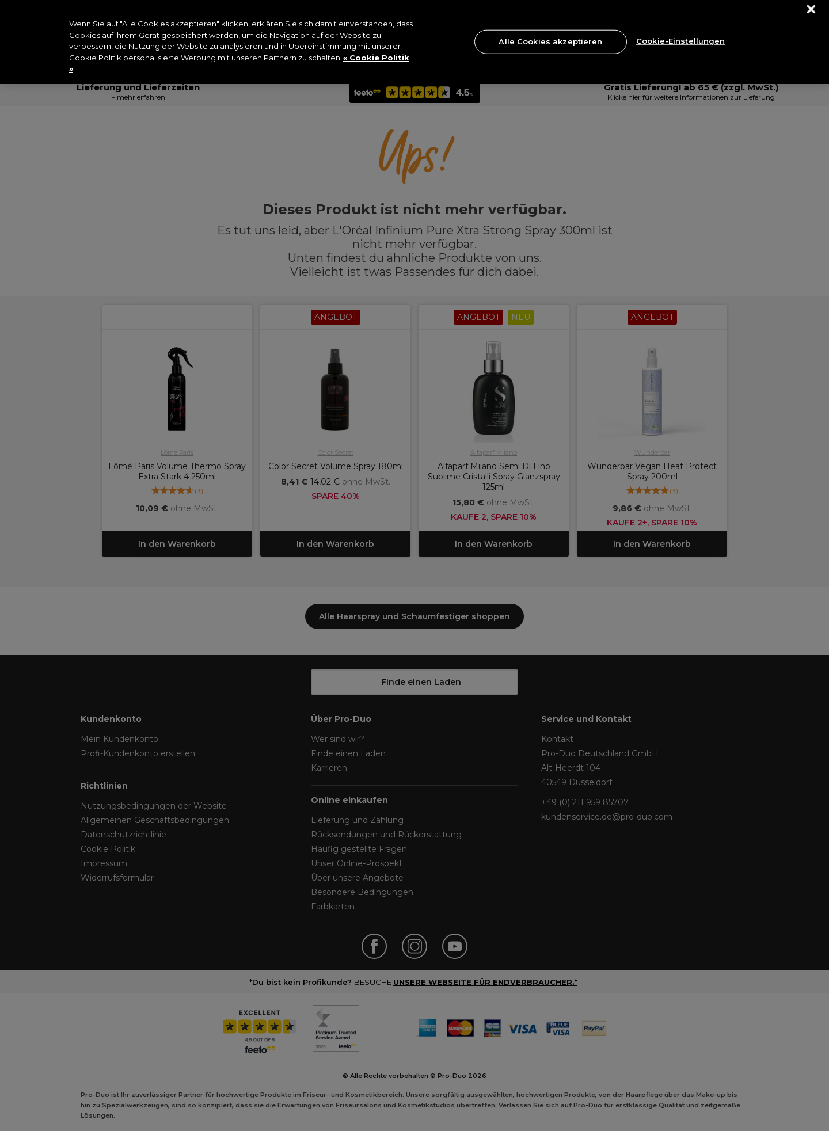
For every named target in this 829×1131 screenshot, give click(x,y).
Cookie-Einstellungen (680, 40)
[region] (414, 42)
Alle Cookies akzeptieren (550, 41)
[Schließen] (811, 9)
